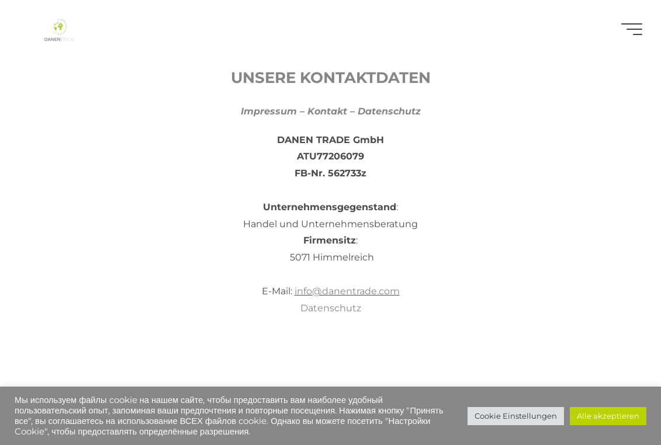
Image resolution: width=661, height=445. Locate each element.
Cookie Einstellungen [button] (516, 415)
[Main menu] (631, 29)
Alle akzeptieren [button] (608, 415)
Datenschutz (330, 308)
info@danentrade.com (347, 291)
